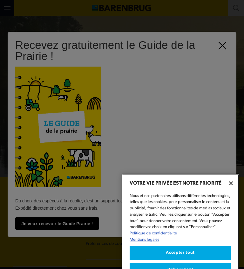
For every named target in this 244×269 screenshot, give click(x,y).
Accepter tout (180, 259)
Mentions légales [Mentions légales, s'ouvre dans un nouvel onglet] (144, 245)
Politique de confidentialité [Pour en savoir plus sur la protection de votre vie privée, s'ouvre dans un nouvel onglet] (153, 239)
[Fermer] (231, 189)
